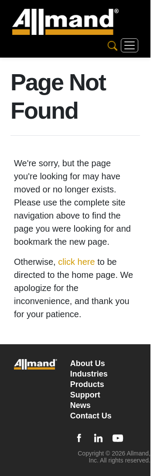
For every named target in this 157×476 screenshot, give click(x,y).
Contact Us (91, 415)
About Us (87, 363)
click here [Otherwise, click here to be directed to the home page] (76, 262)
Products (87, 384)
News (80, 405)
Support (85, 394)
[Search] (112, 45)
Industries (89, 374)
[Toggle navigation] (129, 45)
